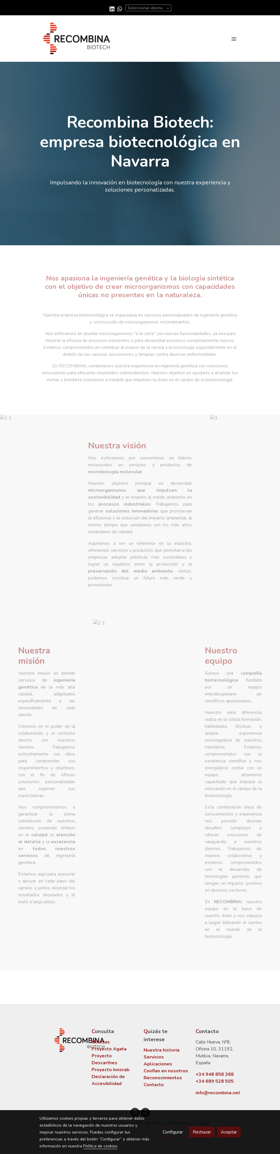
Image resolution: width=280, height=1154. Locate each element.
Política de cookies (100, 1146)
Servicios (154, 1057)
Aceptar (229, 1132)
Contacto (154, 1085)
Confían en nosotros (166, 1071)
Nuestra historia (161, 1050)
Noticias (101, 1042)
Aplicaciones (158, 1064)
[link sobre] (62, 1040)
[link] (76, 38)
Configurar (173, 1132)
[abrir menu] (234, 39)
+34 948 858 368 (215, 1074)
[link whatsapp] (119, 8)
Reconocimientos (163, 1078)
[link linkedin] (112, 8)
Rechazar (202, 1132)
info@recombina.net (218, 1093)
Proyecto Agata (109, 1049)
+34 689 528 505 (215, 1081)
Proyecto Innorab (110, 1070)
